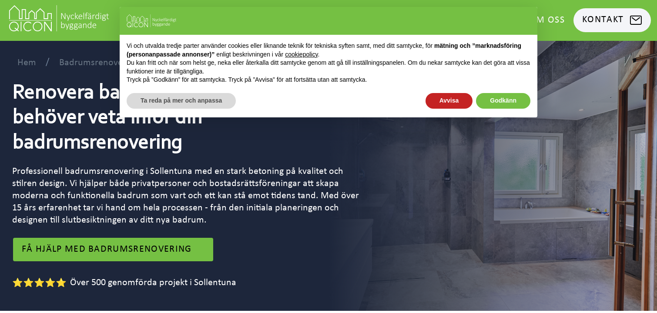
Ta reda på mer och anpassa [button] (181, 100)
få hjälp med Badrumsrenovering (113, 249)
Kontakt (612, 20)
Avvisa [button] (449, 100)
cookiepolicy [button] (301, 54)
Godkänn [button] (503, 100)
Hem (26, 63)
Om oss (547, 20)
